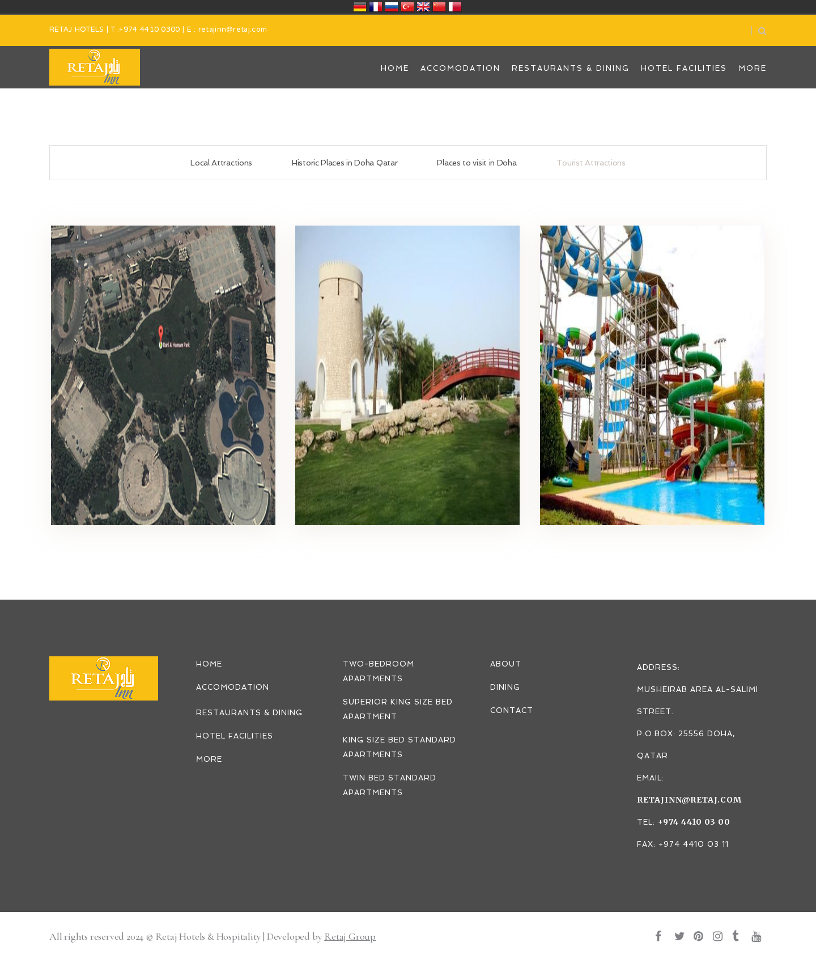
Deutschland (360, 7)
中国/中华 (439, 7)
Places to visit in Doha (476, 162)
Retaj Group (350, 936)
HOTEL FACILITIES (234, 736)
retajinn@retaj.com (232, 30)
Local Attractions (221, 162)
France (375, 7)
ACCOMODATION (232, 687)
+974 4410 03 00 (694, 822)
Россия (391, 7)
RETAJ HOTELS (76, 30)
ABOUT (505, 664)
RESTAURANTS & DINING (249, 712)
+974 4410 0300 (149, 30)
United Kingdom (423, 7)
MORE (209, 759)
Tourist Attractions (591, 162)
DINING (505, 687)
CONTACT (511, 710)
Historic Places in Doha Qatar (344, 162)
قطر (455, 7)
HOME (209, 664)
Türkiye (407, 7)
